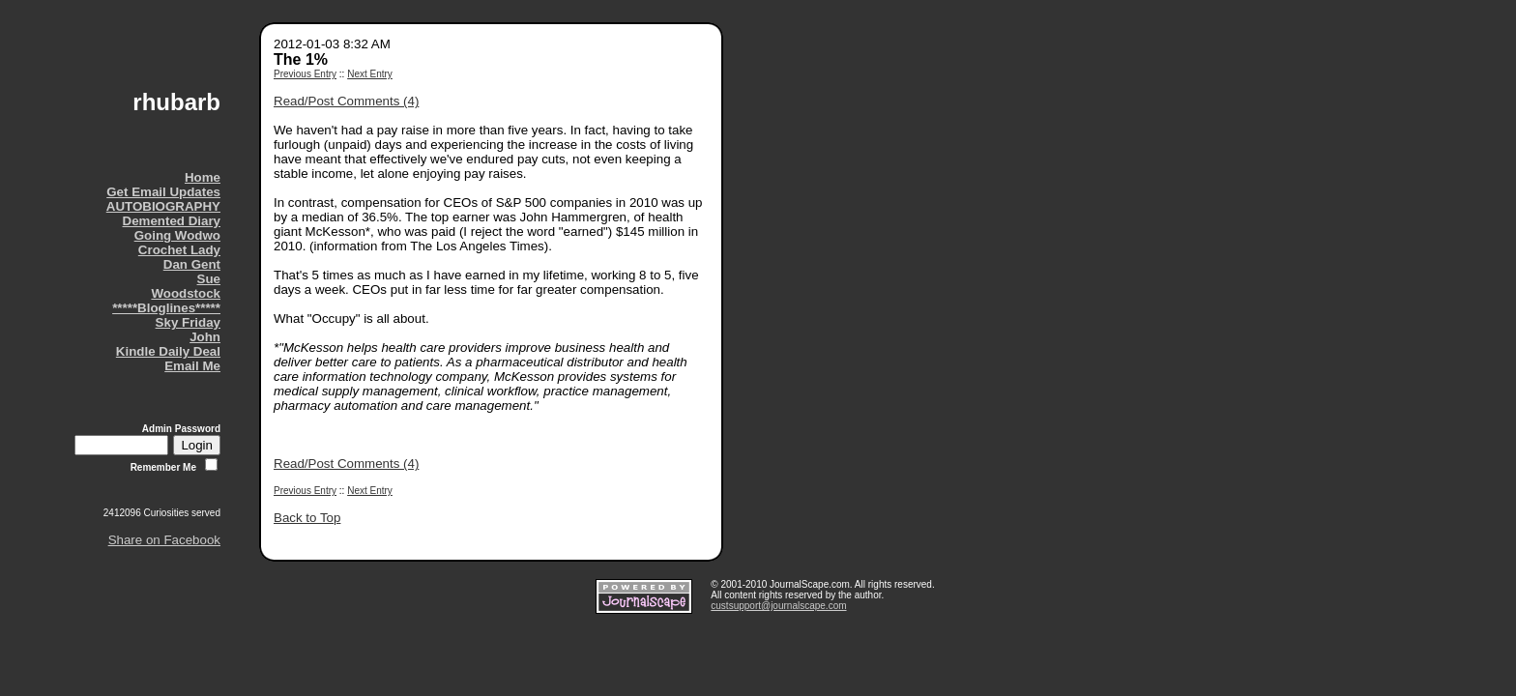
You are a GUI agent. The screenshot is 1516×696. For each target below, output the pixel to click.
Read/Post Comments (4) (346, 101)
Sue (208, 279)
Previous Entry (305, 74)
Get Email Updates (163, 192)
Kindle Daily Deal (168, 351)
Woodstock (185, 293)
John (205, 337)
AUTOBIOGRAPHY (163, 206)
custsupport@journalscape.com (778, 605)
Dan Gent (191, 264)
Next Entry (370, 74)
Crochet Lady (179, 250)
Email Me (192, 366)
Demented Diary (171, 221)
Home (202, 177)
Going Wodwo (177, 235)
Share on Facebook (164, 540)
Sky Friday (188, 322)
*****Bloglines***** (166, 308)
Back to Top (307, 517)
